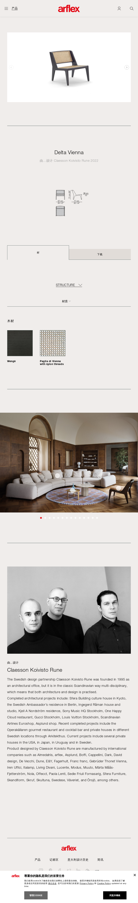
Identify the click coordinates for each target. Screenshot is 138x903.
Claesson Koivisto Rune (72, 160)
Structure (65, 285)
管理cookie (35, 895)
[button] (127, 67)
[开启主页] (6, 8)
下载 (99, 254)
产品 (15, 8)
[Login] (119, 8)
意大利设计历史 (78, 859)
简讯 (100, 859)
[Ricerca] (132, 8)
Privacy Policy (87, 883)
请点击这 (52, 883)
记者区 (54, 859)
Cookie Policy (104, 883)
